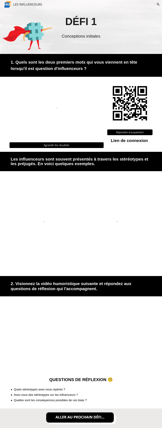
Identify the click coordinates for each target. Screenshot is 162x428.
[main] (81, 21)
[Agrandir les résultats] (56, 145)
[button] (158, 4)
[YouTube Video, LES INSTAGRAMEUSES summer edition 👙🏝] (81, 332)
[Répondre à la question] (129, 132)
